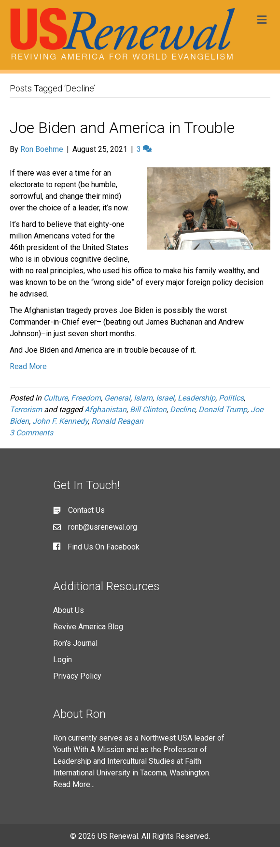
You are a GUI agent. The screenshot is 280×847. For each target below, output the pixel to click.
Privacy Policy (77, 676)
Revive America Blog (88, 626)
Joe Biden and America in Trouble (122, 128)
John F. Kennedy (60, 421)
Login (62, 659)
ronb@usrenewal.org (102, 527)
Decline (182, 409)
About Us (68, 610)
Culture (55, 397)
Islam (143, 397)
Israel (165, 397)
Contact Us (86, 510)
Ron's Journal (75, 643)
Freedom (86, 397)
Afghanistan (105, 409)
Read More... (74, 784)
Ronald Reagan (117, 421)
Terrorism (26, 409)
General (117, 397)
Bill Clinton (148, 409)
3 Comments (31, 432)
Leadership (196, 397)
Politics (231, 397)
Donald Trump (222, 409)
